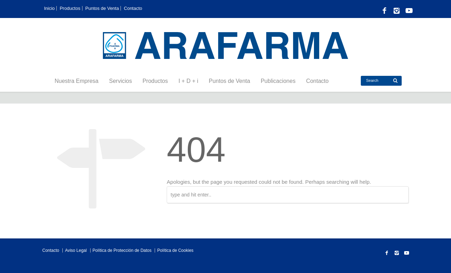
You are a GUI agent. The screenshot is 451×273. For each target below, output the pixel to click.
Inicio (49, 8)
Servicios (120, 81)
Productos (70, 8)
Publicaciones (278, 81)
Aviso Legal (76, 250)
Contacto (133, 8)
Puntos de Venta (102, 8)
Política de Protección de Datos (122, 250)
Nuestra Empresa (77, 81)
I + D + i (188, 81)
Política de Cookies (175, 250)
